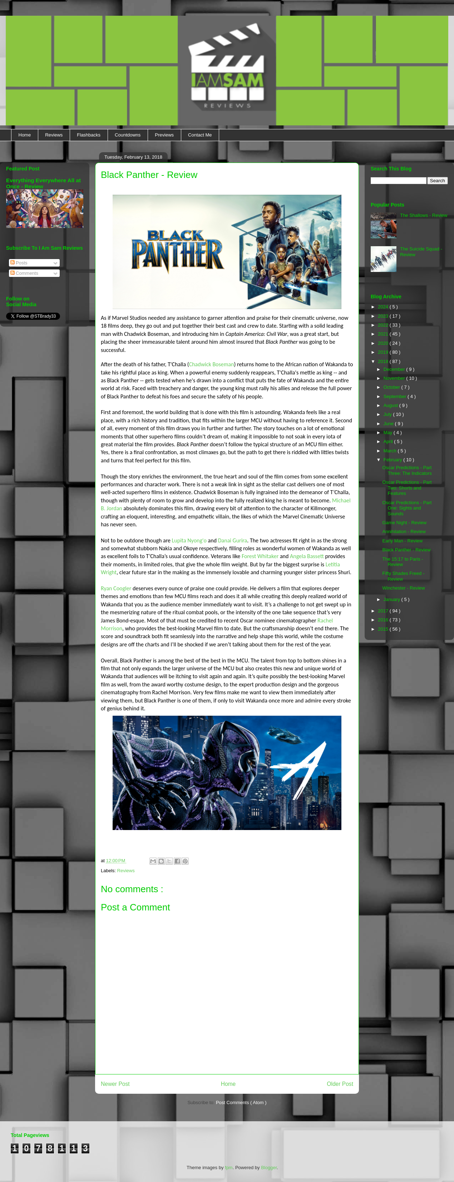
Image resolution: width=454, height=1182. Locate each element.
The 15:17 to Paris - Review (402, 561)
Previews (164, 135)
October (392, 387)
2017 (384, 611)
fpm (229, 1167)
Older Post (340, 1084)
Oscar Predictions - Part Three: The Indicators (406, 470)
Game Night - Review (404, 522)
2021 (384, 334)
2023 (384, 316)
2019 (384, 352)
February (394, 459)
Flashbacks (88, 135)
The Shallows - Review (423, 215)
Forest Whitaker (260, 556)
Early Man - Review (402, 540)
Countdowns (127, 135)
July (388, 414)
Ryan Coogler (116, 588)
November (395, 378)
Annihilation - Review (403, 531)
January (392, 599)
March (391, 450)
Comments (24, 273)
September (396, 396)
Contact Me (200, 135)
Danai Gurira (232, 540)
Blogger (269, 1167)
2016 (384, 619)
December (395, 369)
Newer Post (115, 1084)
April (389, 441)
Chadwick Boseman (211, 364)
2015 (384, 629)
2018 (384, 361)
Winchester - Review (403, 588)
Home (25, 135)
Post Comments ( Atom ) (241, 1102)
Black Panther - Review (406, 549)
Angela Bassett (307, 556)
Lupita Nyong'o (189, 540)
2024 (384, 306)
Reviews (54, 135)
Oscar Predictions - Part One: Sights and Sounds (406, 508)
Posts (19, 262)
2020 (384, 343)
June (389, 423)
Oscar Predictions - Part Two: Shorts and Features (406, 488)
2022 (384, 325)
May (389, 432)
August (391, 405)
